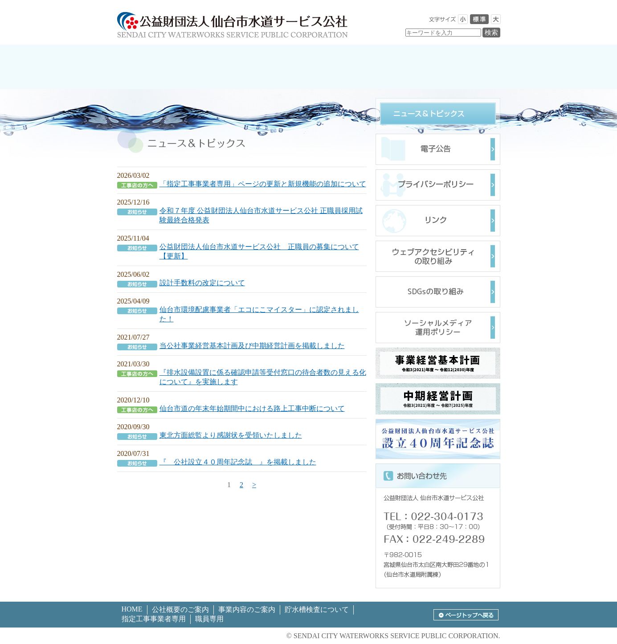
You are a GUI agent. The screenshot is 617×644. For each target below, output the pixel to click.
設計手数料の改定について (202, 283)
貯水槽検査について (317, 609)
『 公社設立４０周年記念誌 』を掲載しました (237, 462)
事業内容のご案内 (246, 609)
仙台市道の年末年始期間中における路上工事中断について (252, 408)
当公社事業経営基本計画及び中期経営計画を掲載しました (252, 345)
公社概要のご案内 (180, 609)
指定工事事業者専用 (154, 619)
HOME (132, 609)
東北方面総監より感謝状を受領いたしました (230, 435)
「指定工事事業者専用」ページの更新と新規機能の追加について (262, 184)
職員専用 (209, 619)
